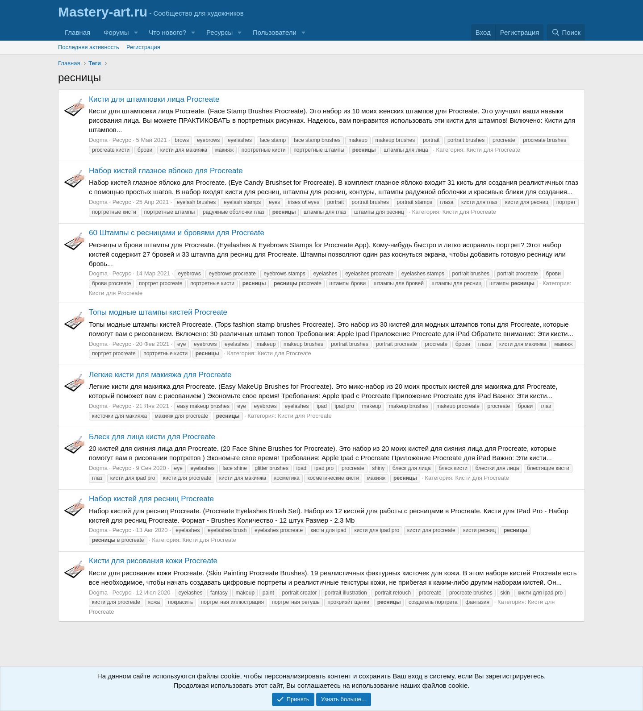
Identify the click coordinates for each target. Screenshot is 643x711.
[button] (135, 32)
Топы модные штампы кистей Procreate (158, 312)
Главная (77, 32)
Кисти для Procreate (493, 149)
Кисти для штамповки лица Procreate (154, 99)
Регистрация (143, 47)
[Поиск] (566, 32)
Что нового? (167, 32)
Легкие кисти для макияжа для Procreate (160, 374)
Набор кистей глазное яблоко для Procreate (166, 170)
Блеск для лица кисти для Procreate (152, 436)
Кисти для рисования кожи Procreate (153, 561)
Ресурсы (219, 32)
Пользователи (274, 32)
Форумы (116, 32)
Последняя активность (88, 47)
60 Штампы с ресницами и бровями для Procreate (176, 233)
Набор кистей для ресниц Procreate (151, 499)
